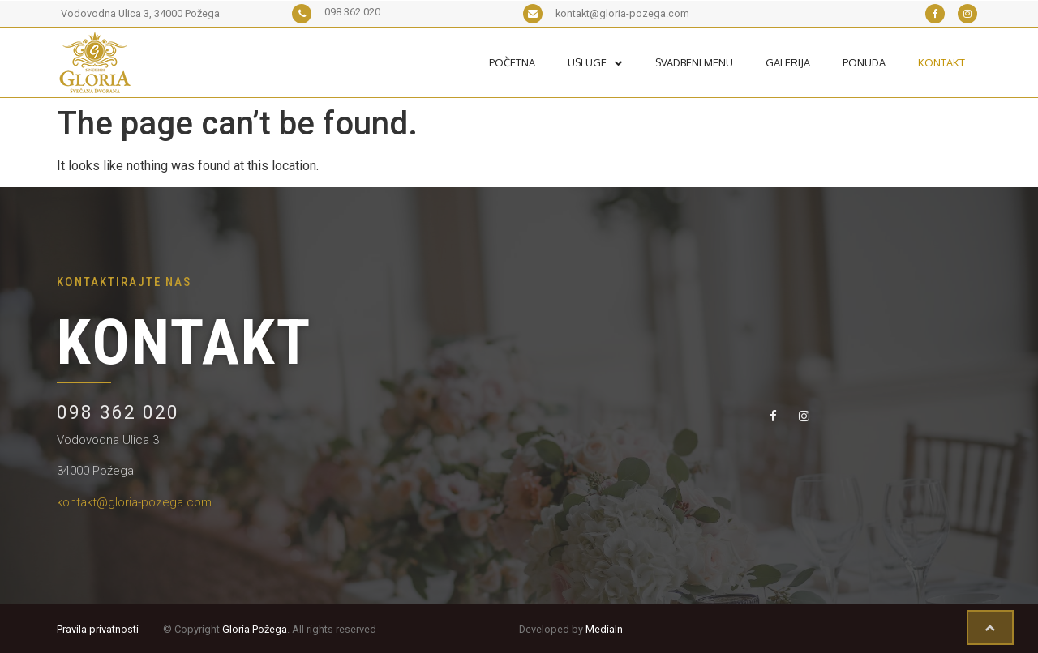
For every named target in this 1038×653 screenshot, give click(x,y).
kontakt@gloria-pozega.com (134, 502)
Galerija (788, 62)
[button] (990, 628)
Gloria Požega (254, 629)
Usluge (595, 62)
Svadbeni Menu (694, 62)
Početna (512, 62)
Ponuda (864, 62)
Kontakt (941, 62)
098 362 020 (118, 413)
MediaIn (604, 629)
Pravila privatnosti (98, 629)
